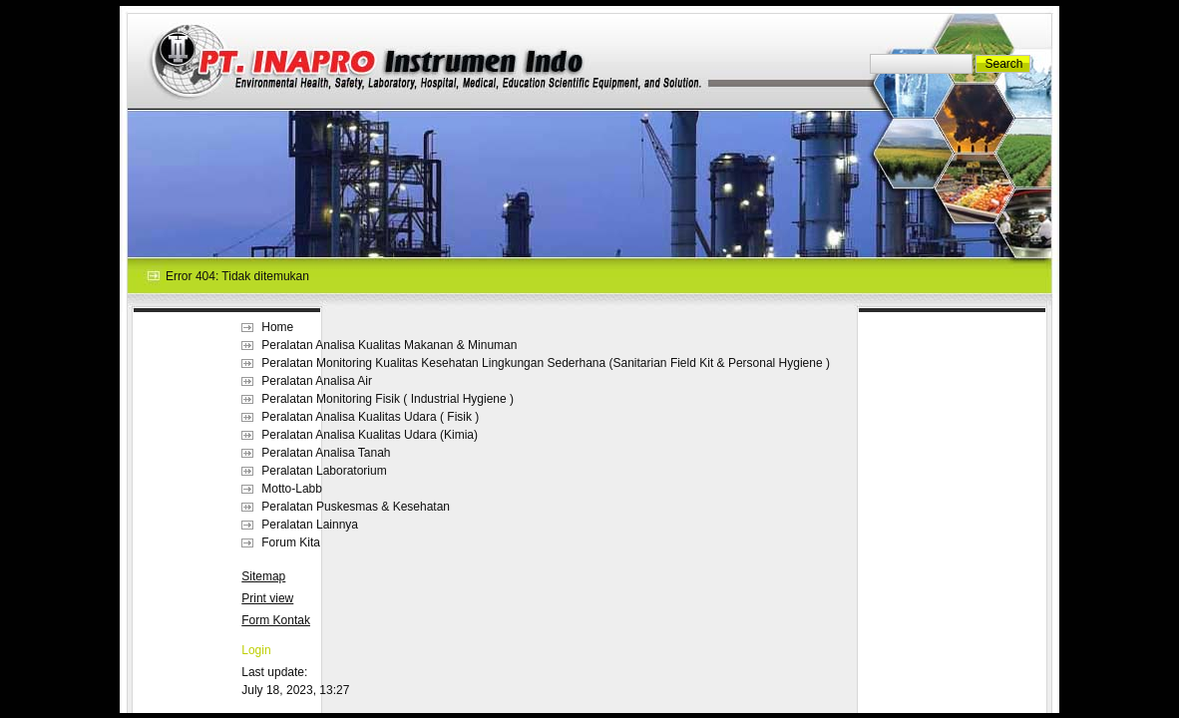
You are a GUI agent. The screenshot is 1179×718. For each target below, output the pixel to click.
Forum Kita (290, 542)
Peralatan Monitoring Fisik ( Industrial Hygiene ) (387, 399)
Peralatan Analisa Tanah (325, 453)
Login (255, 650)
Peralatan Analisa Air (316, 381)
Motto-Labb (291, 489)
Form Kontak (275, 620)
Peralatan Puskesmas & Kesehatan (355, 507)
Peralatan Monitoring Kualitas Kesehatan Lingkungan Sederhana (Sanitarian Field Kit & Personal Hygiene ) (545, 363)
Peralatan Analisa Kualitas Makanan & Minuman (389, 345)
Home (277, 327)
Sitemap (263, 576)
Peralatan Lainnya (309, 525)
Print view (267, 598)
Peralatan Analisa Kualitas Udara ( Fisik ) (370, 417)
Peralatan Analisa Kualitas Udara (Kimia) (369, 435)
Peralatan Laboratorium (323, 471)
